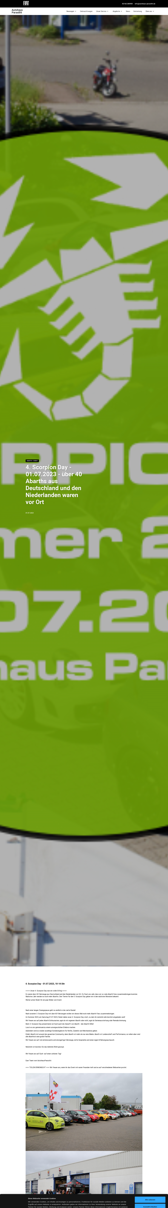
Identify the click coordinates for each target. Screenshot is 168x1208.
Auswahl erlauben (150, 1194)
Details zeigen (114, 1204)
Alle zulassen (150, 1187)
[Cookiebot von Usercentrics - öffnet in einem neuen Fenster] (13, 1203)
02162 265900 (127, 4)
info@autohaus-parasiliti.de (145, 4)
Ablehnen (150, 1201)
